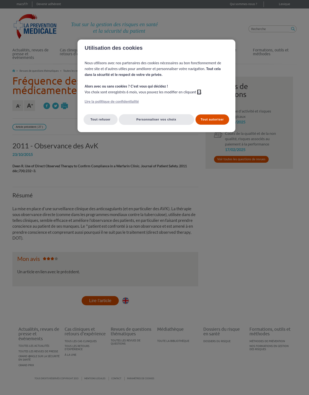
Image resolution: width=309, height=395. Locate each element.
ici (199, 92)
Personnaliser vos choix (156, 119)
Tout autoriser (212, 119)
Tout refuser (100, 119)
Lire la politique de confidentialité (112, 101)
